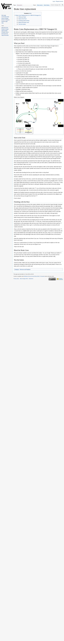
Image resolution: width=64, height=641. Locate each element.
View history (46, 5)
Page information (5, 35)
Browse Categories (5, 19)
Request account (59, 1)
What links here (4, 27)
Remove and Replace (25, 269)
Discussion (19, 5)
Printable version (5, 32)
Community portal (5, 16)
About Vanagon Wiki (24, 278)
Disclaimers (31, 278)
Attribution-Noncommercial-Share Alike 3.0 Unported (34, 276)
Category (16, 269)
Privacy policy (16, 278)
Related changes (5, 29)
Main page (3, 15)
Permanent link (4, 33)
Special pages (4, 30)
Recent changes (4, 18)
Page (14, 5)
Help (2, 23)
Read (34, 5)
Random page (4, 21)
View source (39, 5)
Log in (54, 1)
